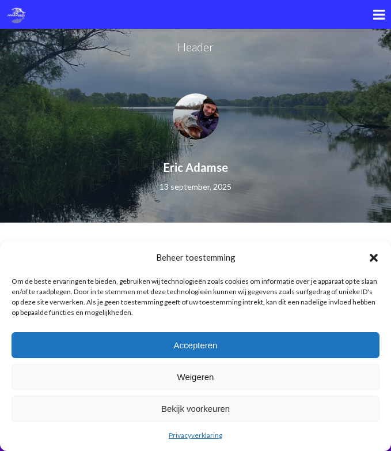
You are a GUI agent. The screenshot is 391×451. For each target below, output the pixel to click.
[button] (373, 258)
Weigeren (195, 377)
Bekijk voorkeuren (195, 409)
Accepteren (196, 345)
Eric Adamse (196, 167)
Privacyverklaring (195, 435)
